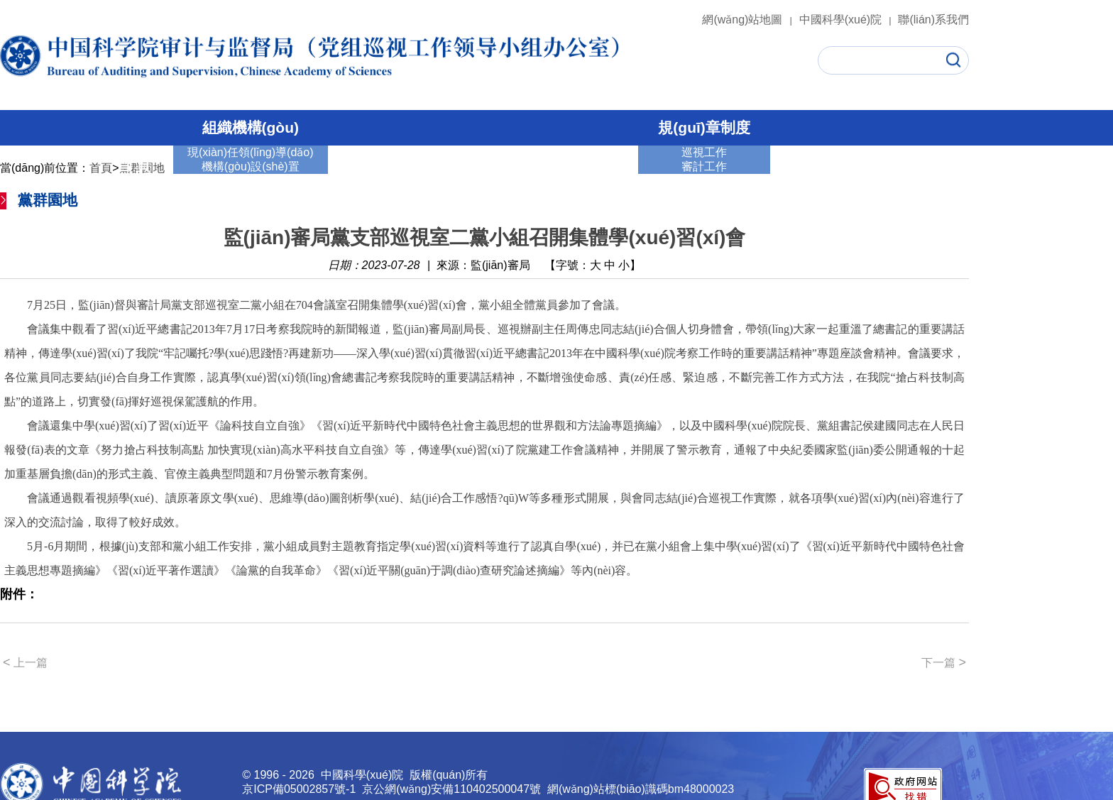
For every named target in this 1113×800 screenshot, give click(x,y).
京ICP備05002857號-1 (299, 789)
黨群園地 (585, 165)
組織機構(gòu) (250, 127)
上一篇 (25, 662)
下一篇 (943, 662)
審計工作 (482, 165)
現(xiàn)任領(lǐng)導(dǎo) (250, 152)
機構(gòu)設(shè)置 (251, 166)
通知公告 (822, 165)
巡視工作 (380, 165)
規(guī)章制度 (704, 127)
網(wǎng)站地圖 (749, 19)
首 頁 (133, 165)
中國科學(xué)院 (847, 19)
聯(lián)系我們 (933, 19)
